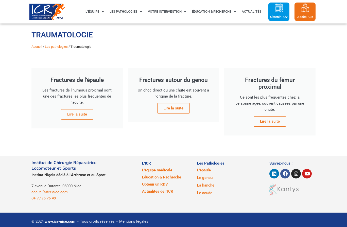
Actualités (251, 11)
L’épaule (204, 170)
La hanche (205, 185)
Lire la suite (173, 108)
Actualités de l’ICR (157, 191)
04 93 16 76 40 (43, 198)
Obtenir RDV (279, 17)
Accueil (36, 47)
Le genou (205, 177)
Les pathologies (126, 12)
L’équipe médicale (157, 170)
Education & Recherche (161, 177)
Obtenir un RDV (155, 184)
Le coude (204, 193)
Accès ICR (305, 17)
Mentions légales (133, 221)
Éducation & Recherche (214, 12)
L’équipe (94, 12)
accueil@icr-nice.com (49, 192)
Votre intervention (167, 12)
